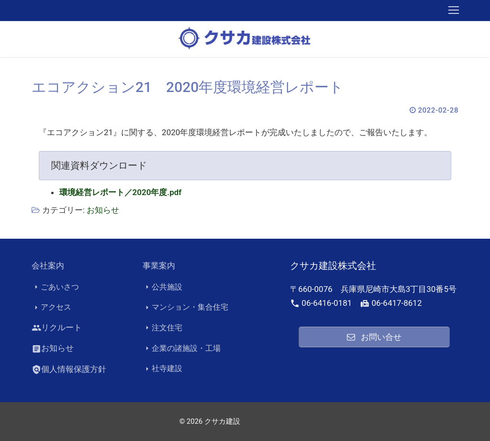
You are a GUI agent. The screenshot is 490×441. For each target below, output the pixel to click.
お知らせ (103, 210)
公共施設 (162, 287)
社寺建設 (162, 368)
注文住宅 (162, 328)
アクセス (51, 307)
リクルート (57, 328)
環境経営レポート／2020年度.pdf (120, 192)
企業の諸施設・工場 (182, 348)
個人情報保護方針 (69, 369)
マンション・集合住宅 (185, 307)
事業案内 (159, 265)
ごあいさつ (55, 287)
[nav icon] (453, 10)
